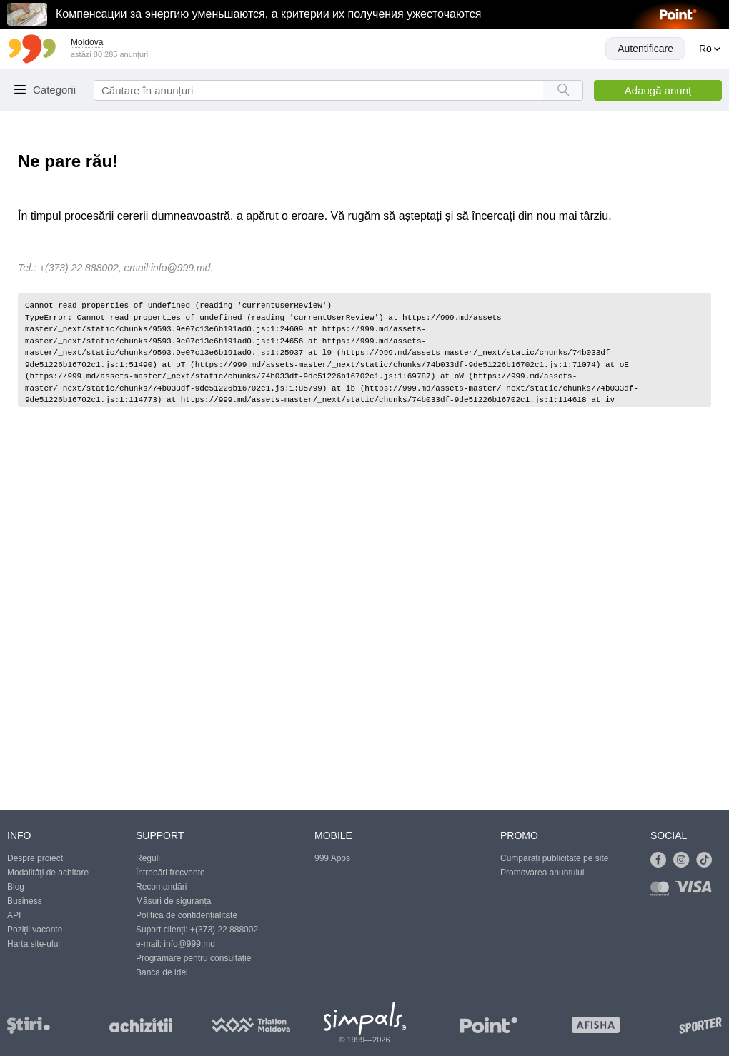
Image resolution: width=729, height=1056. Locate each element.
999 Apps (332, 858)
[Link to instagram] (684, 860)
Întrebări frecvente (170, 873)
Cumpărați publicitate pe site (554, 858)
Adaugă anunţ (658, 90)
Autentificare (645, 48)
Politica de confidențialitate (186, 915)
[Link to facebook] (661, 860)
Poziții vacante (34, 930)
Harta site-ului (33, 944)
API (14, 915)
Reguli (148, 858)
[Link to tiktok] (707, 860)
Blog (15, 887)
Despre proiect (35, 858)
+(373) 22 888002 (224, 930)
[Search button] (562, 90)
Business (24, 901)
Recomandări (161, 887)
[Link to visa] (697, 891)
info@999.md (180, 267)
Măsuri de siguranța (173, 901)
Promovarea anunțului (542, 873)
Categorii (54, 90)
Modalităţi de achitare (48, 873)
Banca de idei (162, 972)
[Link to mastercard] (662, 891)
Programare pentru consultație (193, 958)
